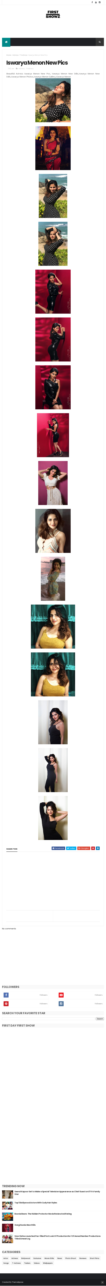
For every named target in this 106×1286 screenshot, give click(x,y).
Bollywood (25, 1258)
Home (8, 55)
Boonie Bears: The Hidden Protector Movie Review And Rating (43, 1214)
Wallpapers (48, 1263)
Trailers (27, 1263)
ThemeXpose (17, 1282)
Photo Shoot (70, 1258)
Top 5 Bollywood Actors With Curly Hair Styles (35, 1202)
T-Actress (23, 55)
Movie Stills (49, 1258)
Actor (5, 1258)
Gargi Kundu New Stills (24, 1225)
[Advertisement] (53, 29)
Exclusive (37, 1258)
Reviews (83, 1258)
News (59, 1258)
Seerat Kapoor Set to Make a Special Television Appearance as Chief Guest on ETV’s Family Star (57, 1193)
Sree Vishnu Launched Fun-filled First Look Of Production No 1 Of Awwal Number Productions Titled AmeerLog (57, 1237)
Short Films (94, 1258)
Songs (6, 1263)
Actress (15, 55)
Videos (37, 1263)
